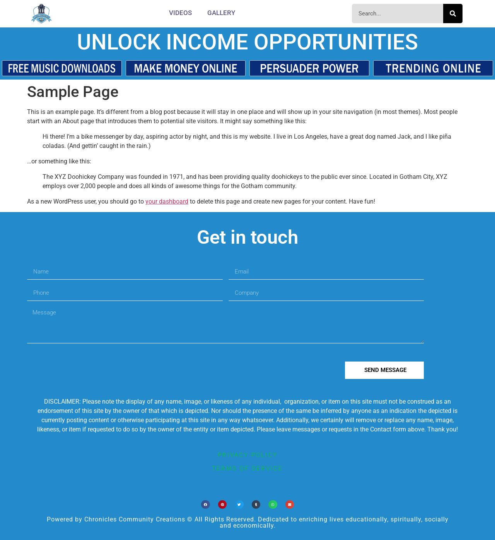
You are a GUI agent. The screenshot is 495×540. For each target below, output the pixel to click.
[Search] (453, 13)
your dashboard (166, 201)
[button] (205, 504)
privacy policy (248, 455)
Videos (180, 13)
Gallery (221, 13)
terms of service (247, 468)
